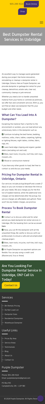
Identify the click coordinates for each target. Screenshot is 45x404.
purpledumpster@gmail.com (18, 378)
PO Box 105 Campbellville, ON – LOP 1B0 (13, 385)
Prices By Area (10, 338)
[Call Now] (40, 398)
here (4, 226)
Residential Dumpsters (14, 318)
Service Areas (10, 342)
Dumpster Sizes (11, 314)
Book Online (31, 4)
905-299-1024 (16, 4)
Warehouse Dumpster (13, 322)
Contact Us (10, 285)
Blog (6, 351)
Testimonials (10, 347)
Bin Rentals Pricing (12, 305)
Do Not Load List (12, 310)
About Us (8, 355)
